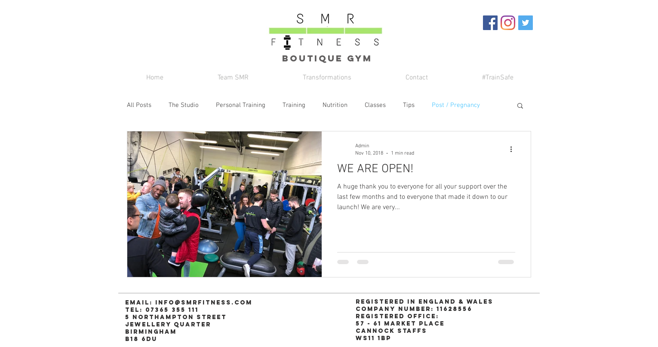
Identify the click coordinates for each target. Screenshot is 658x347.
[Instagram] (508, 22)
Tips (409, 105)
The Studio (184, 105)
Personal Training (240, 105)
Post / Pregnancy (456, 105)
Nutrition (335, 105)
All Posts (139, 105)
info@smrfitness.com (203, 302)
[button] (520, 106)
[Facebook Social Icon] (490, 22)
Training (294, 105)
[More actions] (514, 149)
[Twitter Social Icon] (525, 22)
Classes (375, 105)
